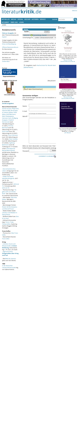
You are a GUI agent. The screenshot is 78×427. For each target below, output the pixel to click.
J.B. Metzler (67, 132)
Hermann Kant (6, 118)
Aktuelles (6, 19)
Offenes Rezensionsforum (10, 47)
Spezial (20, 19)
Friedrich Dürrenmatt (8, 121)
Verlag (74, 11)
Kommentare (29, 85)
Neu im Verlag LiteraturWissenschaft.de (67, 60)
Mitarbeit (5, 22)
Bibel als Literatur (10, 258)
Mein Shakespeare (8, 116)
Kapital (4, 37)
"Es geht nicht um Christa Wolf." (9, 192)
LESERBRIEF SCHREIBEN (47, 159)
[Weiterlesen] (28, 65)
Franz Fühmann (13, 135)
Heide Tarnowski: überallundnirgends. (8, 177)
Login (21, 22)
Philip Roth (15, 109)
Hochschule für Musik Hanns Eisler (49, 63)
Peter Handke (13, 139)
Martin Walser (8, 112)
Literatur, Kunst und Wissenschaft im (9, 246)
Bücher (27, 19)
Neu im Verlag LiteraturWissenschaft (67, 97)
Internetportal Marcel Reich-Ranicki (8, 149)
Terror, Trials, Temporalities (8, 223)
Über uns (14, 22)
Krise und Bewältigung (9, 44)
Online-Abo (5, 61)
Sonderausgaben (8, 103)
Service (43, 19)
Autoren (35, 19)
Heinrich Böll (6, 110)
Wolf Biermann (11, 114)
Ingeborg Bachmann (8, 144)
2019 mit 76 (5, 188)
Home (26, 29)
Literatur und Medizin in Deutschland (9, 213)
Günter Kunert (6, 109)
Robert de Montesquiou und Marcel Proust (9, 208)
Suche (54, 19)
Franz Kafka (5, 239)
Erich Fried (5, 131)
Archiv (13, 19)
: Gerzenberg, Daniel (38, 35)
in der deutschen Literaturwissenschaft (9, 266)
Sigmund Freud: (10, 253)
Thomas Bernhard (7, 127)
